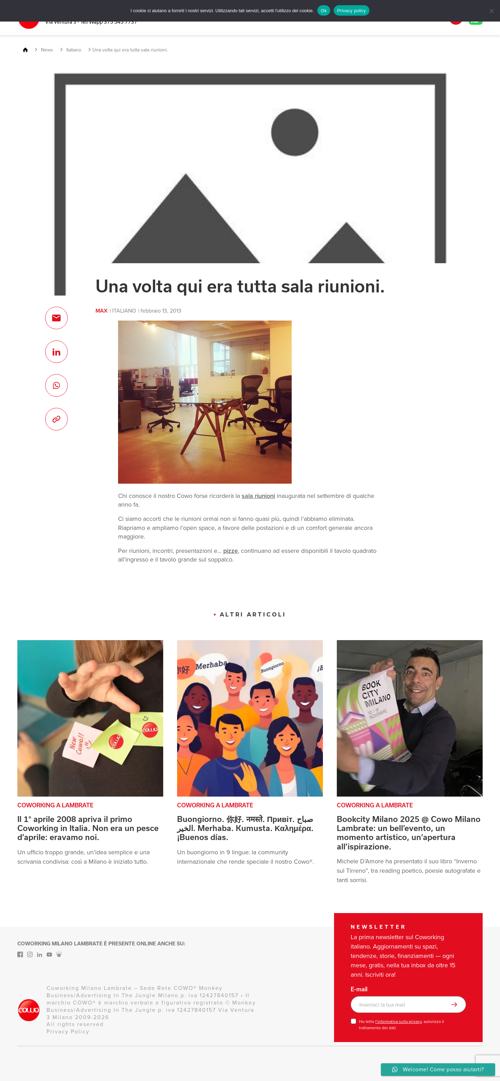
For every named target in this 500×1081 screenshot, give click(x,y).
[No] (491, 10)
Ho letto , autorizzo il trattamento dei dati (401, 1024)
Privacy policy (351, 10)
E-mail (359, 989)
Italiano (124, 311)
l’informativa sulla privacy (398, 1021)
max (101, 311)
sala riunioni (258, 495)
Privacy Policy (68, 1031)
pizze (230, 550)
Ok (324, 10)
